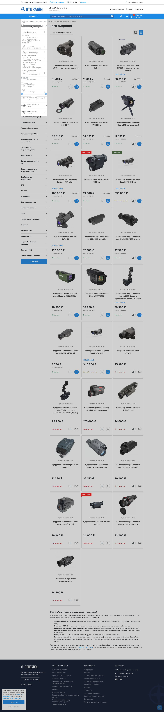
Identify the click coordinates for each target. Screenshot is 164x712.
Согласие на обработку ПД (12, 699)
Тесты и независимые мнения (95, 702)
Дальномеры (88, 699)
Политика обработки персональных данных (65, 696)
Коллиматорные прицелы (93, 681)
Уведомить (139, 372)
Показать (34, 261)
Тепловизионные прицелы (94, 676)
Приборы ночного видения (94, 696)
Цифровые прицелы (91, 684)
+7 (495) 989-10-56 (58, 8)
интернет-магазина (86, 647)
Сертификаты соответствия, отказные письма (63, 682)
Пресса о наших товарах (61, 676)
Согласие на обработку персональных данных (61, 701)
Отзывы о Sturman (59, 678)
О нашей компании (59, 670)
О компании (139, 9)
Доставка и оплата (117, 9)
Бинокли (87, 687)
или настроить (14, 707)
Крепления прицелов (92, 693)
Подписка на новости (30, 680)
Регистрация (138, 2)
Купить (76, 86)
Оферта (55, 689)
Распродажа (88, 670)
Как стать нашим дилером (62, 686)
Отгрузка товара (58, 692)
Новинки (87, 673)
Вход (130, 2)
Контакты (129, 9)
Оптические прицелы (92, 678)
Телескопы (88, 690)
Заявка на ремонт (59, 705)
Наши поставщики (59, 673)
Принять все (14, 702)
